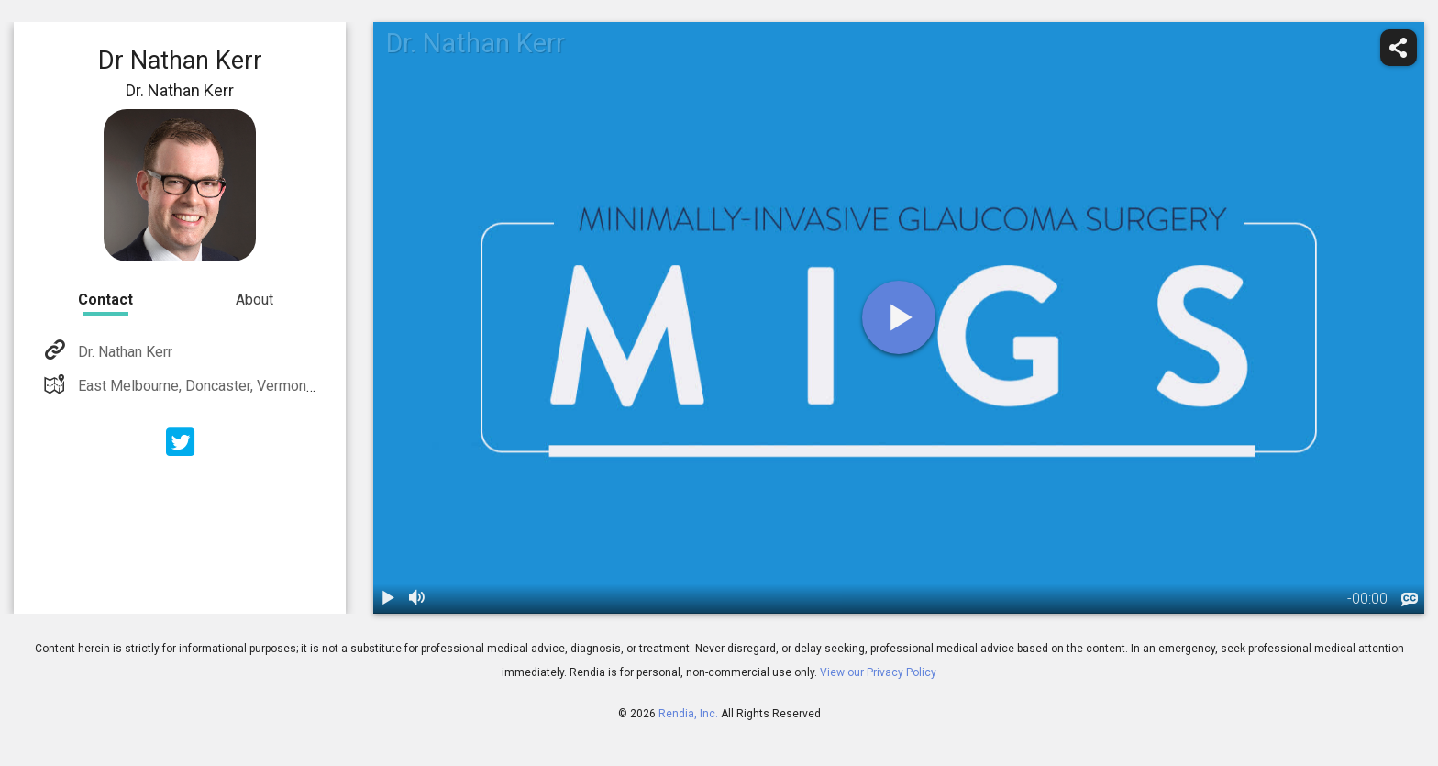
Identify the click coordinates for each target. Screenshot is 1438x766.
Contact (105, 299)
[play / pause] (388, 599)
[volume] (417, 599)
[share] (1398, 47)
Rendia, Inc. (688, 713)
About (254, 299)
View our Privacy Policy (878, 672)
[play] (898, 317)
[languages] (1409, 600)
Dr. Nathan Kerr (123, 352)
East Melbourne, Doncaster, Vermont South (212, 385)
